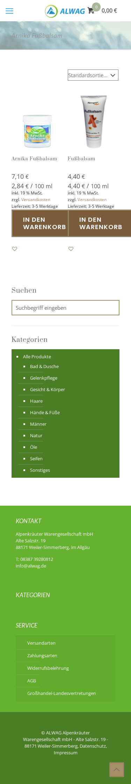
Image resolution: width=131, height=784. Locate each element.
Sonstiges (40, 470)
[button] (15, 249)
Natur (36, 435)
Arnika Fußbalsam (34, 159)
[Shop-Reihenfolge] (93, 75)
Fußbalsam (82, 159)
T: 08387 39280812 (34, 559)
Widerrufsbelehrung (48, 668)
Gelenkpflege (43, 378)
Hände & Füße (45, 412)
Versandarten (41, 643)
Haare (36, 401)
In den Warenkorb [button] (44, 223)
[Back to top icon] (116, 769)
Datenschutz (93, 746)
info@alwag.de (31, 566)
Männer (38, 424)
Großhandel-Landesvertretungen (61, 693)
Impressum (66, 752)
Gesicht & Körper (47, 389)
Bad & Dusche (44, 366)
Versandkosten (35, 199)
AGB (31, 680)
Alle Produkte (37, 356)
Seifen (36, 458)
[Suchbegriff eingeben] (65, 307)
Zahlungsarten (42, 655)
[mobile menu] (9, 10)
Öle (33, 447)
